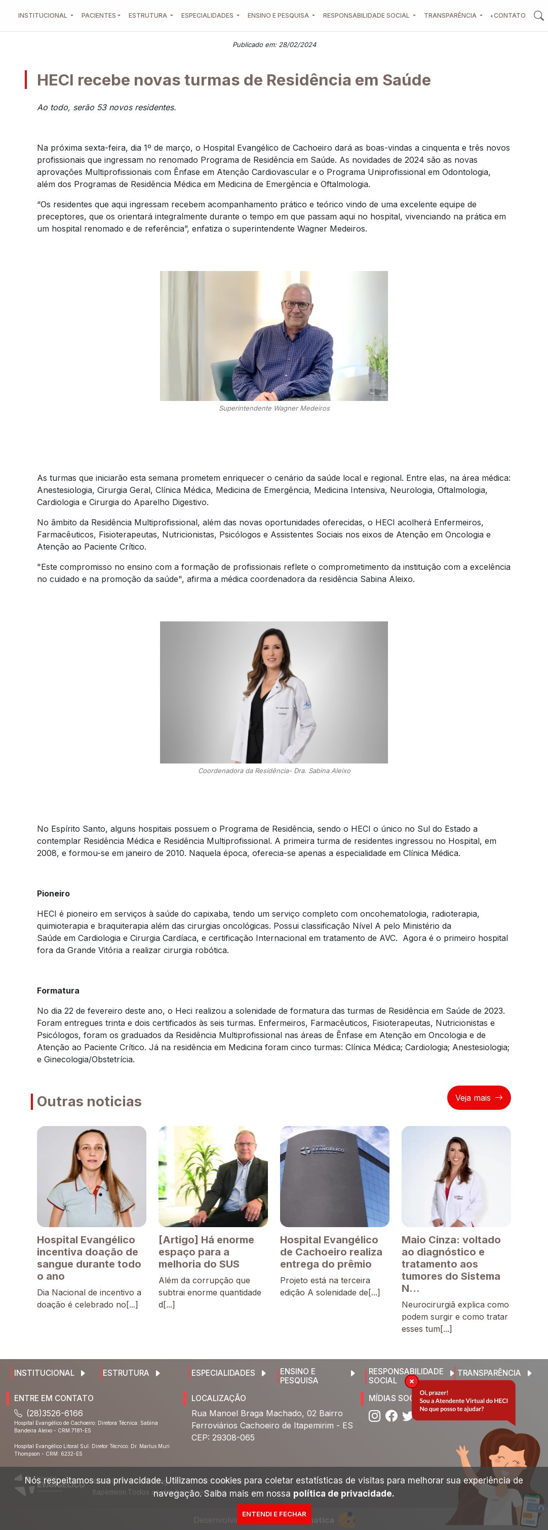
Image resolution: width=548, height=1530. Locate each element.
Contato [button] (510, 15)
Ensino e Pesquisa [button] (279, 15)
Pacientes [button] (99, 15)
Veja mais (479, 1098)
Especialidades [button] (208, 15)
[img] (412, 1381)
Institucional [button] (43, 15)
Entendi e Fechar (274, 1514)
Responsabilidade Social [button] (367, 15)
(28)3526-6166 (48, 1413)
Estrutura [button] (149, 15)
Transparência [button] (451, 15)
